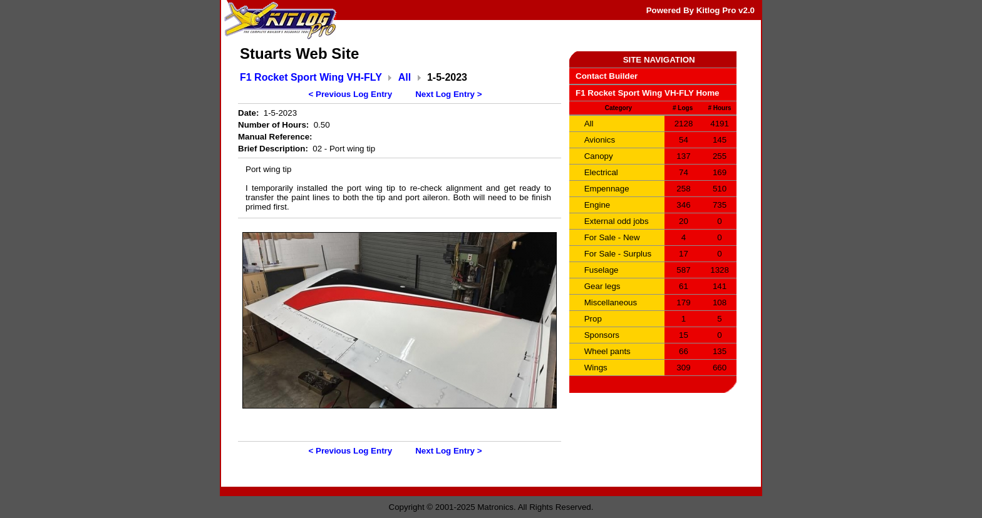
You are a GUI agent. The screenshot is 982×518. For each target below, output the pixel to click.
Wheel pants (607, 351)
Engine (597, 205)
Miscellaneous (610, 302)
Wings (595, 367)
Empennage (606, 188)
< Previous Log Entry (351, 94)
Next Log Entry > (448, 94)
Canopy (598, 156)
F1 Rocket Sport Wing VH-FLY (311, 77)
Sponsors (601, 335)
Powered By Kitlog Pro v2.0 (700, 10)
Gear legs (602, 286)
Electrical (601, 172)
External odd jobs (616, 221)
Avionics (599, 140)
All (404, 77)
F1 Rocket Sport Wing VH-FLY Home (647, 93)
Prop (593, 318)
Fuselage (601, 270)
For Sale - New (612, 237)
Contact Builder (607, 76)
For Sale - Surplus (617, 253)
